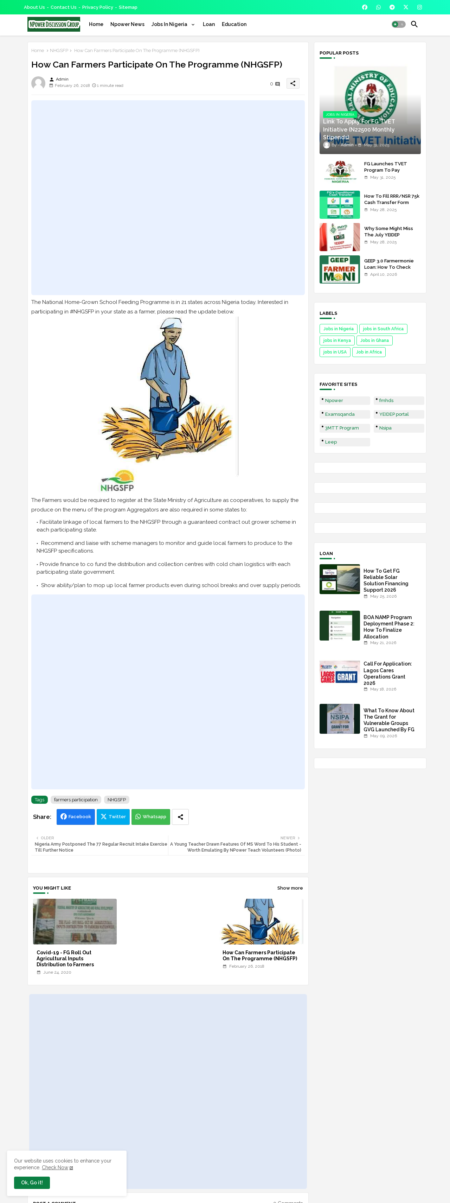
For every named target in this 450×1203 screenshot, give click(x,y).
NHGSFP (59, 50)
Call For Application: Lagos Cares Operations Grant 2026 (388, 673)
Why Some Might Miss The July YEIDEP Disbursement (388, 235)
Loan (209, 24)
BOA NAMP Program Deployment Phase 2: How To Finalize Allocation (389, 627)
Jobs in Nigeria (338, 328)
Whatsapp (154, 816)
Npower (334, 400)
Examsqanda (340, 414)
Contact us (64, 7)
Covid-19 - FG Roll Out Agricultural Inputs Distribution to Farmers (65, 958)
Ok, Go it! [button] (32, 1182)
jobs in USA (335, 352)
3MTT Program (342, 428)
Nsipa (385, 428)
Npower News (127, 24)
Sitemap (128, 7)
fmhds (386, 400)
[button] (399, 24)
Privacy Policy (97, 7)
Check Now (55, 1167)
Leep (331, 442)
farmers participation (76, 799)
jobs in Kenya (337, 340)
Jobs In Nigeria (170, 24)
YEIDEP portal (394, 414)
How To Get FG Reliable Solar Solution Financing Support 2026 (386, 580)
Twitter (117, 816)
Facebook (80, 816)
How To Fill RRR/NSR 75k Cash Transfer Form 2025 (391, 202)
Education (234, 24)
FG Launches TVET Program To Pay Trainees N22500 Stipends (385, 173)
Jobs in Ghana (374, 340)
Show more (290, 888)
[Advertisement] (168, 197)
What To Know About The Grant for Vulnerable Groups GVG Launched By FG (389, 720)
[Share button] (180, 817)
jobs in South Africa (383, 328)
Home (96, 24)
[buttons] (364, 7)
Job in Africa (369, 352)
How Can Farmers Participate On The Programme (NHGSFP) (260, 955)
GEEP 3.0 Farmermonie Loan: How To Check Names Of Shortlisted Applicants (389, 270)
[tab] (96, 24)
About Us (34, 7)
